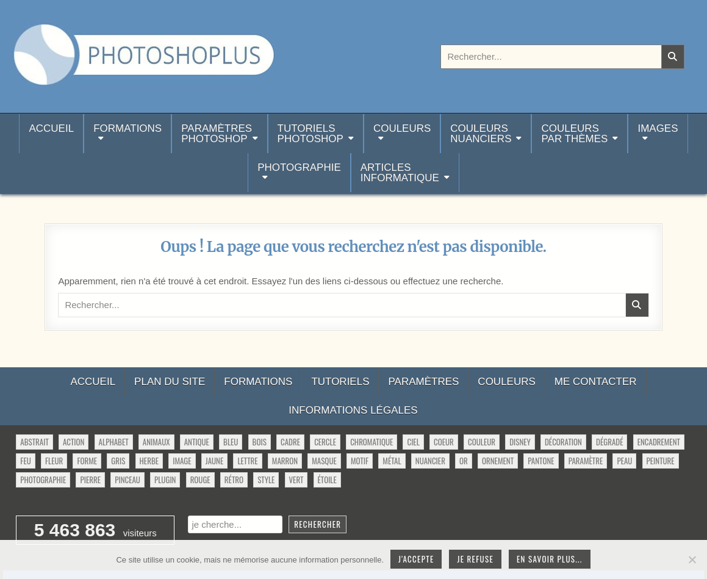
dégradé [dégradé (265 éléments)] (609, 442)
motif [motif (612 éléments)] (359, 461)
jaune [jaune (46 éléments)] (214, 461)
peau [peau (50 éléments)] (624, 461)
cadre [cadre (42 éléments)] (290, 442)
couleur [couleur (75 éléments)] (481, 442)
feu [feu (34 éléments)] (25, 461)
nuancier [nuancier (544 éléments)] (430, 461)
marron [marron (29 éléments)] (285, 461)
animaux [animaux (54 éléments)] (156, 442)
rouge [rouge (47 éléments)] (200, 479)
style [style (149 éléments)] (266, 479)
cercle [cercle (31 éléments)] (325, 442)
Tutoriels (340, 381)
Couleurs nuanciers (480, 134)
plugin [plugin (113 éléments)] (165, 479)
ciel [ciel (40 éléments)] (413, 442)
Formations (127, 128)
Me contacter (595, 381)
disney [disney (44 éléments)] (520, 442)
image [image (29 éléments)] (182, 461)
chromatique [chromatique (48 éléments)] (371, 442)
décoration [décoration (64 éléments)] (563, 442)
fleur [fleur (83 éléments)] (54, 461)
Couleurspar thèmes (574, 134)
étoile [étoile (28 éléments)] (327, 479)
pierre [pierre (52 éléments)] (90, 479)
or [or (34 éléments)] (463, 461)
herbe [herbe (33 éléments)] (149, 461)
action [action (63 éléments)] (74, 442)
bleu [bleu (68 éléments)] (230, 442)
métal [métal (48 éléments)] (391, 461)
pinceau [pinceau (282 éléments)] (127, 479)
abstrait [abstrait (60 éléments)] (34, 442)
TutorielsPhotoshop (310, 134)
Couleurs (402, 128)
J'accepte (416, 559)
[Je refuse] (692, 559)
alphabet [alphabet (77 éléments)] (114, 442)
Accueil (51, 134)
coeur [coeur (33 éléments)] (444, 442)
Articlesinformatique (400, 173)
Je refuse (475, 559)
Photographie (299, 167)
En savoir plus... (550, 559)
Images (657, 128)
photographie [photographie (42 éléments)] (43, 479)
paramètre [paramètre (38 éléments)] (586, 461)
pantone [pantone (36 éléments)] (541, 461)
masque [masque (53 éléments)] (324, 461)
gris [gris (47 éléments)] (118, 461)
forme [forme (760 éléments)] (87, 461)
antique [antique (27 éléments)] (196, 442)
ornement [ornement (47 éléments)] (498, 461)
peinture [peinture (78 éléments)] (661, 461)
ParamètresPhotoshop (216, 134)
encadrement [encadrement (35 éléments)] (658, 442)
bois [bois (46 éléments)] (260, 442)
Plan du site (169, 381)
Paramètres (423, 381)
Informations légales (353, 410)
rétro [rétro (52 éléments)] (233, 479)
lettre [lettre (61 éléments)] (247, 461)
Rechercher (317, 524)
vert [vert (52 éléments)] (296, 479)
